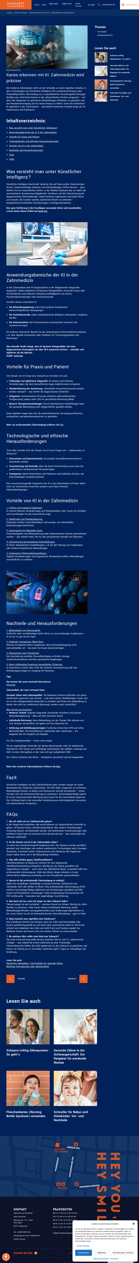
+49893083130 (108, 4)
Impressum (114, 1258)
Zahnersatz (67, 3)
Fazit (11, 154)
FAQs (11, 159)
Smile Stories (78, 4)
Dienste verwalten (83, 1246)
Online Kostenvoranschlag (64, 1233)
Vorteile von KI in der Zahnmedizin (26, 145)
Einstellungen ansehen (123, 1252)
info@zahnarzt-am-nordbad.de (27, 1235)
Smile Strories (21, 13)
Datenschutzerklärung (101, 1258)
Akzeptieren (83, 1252)
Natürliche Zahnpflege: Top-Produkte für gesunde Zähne (34, 963)
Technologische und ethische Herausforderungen (34, 141)
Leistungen (53, 3)
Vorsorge (10, 684)
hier (62, 424)
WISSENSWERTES (105, 35)
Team (44, 5)
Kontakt (91, 5)
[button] (133, 1223)
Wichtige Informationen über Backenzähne (27, 966)
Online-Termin (131, 4)
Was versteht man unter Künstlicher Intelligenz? (33, 128)
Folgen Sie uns (25, 1253)
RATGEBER (102, 31)
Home (36, 5)
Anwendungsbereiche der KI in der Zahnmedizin (33, 132)
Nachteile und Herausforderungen (26, 150)
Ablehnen (101, 1252)
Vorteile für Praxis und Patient (24, 136)
